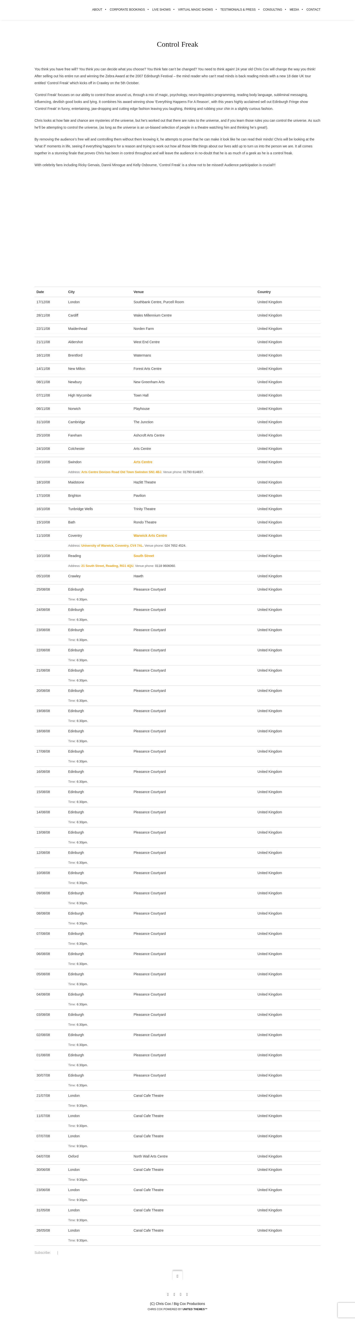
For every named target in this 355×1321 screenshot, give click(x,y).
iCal (61, 1252)
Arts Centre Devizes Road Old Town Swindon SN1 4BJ (121, 472)
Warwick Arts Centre (150, 536)
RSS (54, 1252)
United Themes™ (194, 1309)
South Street (144, 556)
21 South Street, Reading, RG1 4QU (107, 566)
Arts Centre (143, 462)
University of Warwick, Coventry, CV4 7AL (112, 546)
